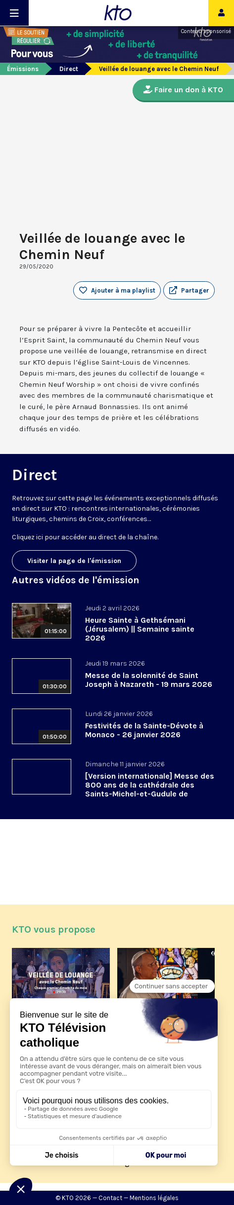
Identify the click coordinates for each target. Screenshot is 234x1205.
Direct (68, 69)
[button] (189, 290)
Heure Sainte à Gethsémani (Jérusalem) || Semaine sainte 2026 (139, 628)
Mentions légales (154, 1198)
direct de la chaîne (127, 537)
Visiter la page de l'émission (74, 561)
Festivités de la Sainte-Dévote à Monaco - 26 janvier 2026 (144, 730)
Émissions (23, 69)
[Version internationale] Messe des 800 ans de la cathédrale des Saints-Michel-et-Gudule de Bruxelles (149, 789)
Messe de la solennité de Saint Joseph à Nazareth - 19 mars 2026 (148, 680)
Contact (110, 1198)
